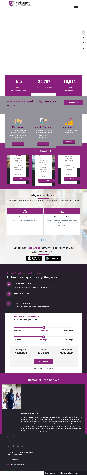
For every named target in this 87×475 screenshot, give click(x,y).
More (22, 179)
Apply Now (43, 361)
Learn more (18, 144)
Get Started (73, 102)
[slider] (43, 327)
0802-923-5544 (12, 459)
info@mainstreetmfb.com (16, 464)
